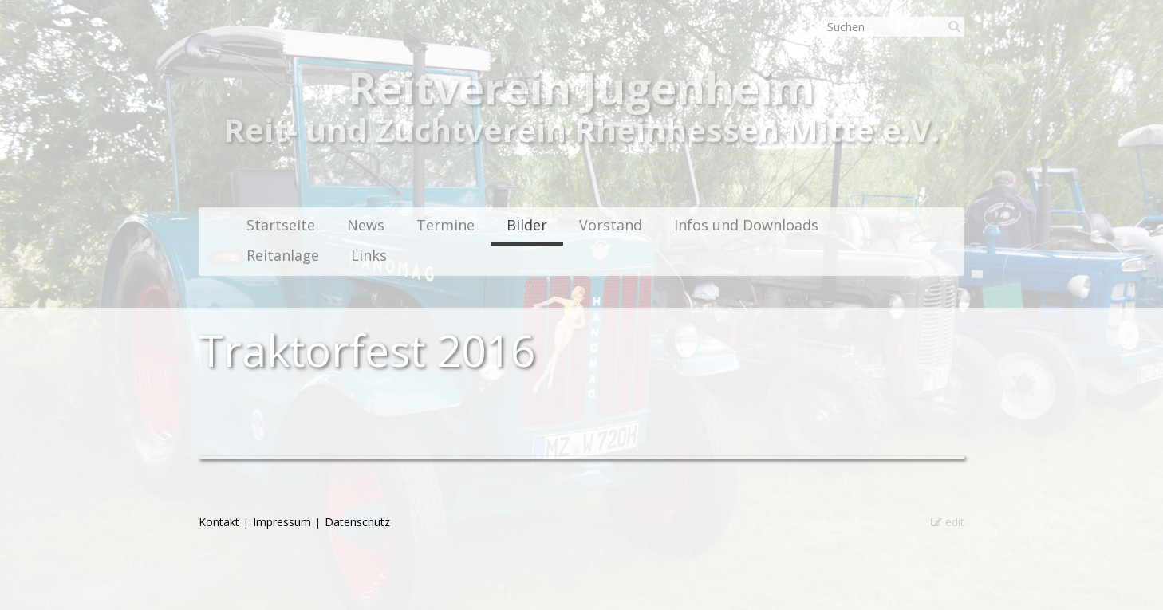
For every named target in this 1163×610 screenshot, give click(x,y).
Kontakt (219, 521)
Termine (445, 224)
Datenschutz (357, 521)
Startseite (280, 224)
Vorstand (610, 224)
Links (369, 255)
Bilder (527, 224)
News (365, 224)
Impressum (282, 521)
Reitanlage (282, 255)
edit (947, 521)
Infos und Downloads (746, 224)
